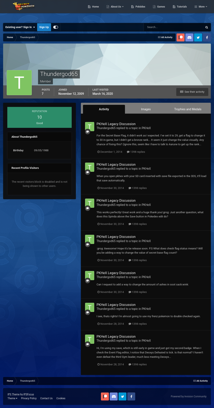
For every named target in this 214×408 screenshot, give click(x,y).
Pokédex (162, 10)
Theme (12, 398)
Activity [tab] (104, 109)
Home (117, 10)
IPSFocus (28, 394)
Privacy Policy (29, 398)
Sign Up (44, 27)
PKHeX (146, 128)
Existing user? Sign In (20, 27)
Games (182, 10)
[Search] (160, 27)
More (201, 10)
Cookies (60, 398)
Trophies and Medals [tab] (187, 109)
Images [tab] (146, 109)
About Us (137, 10)
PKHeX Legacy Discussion (116, 124)
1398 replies (136, 151)
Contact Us (46, 398)
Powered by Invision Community (188, 396)
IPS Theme (14, 394)
